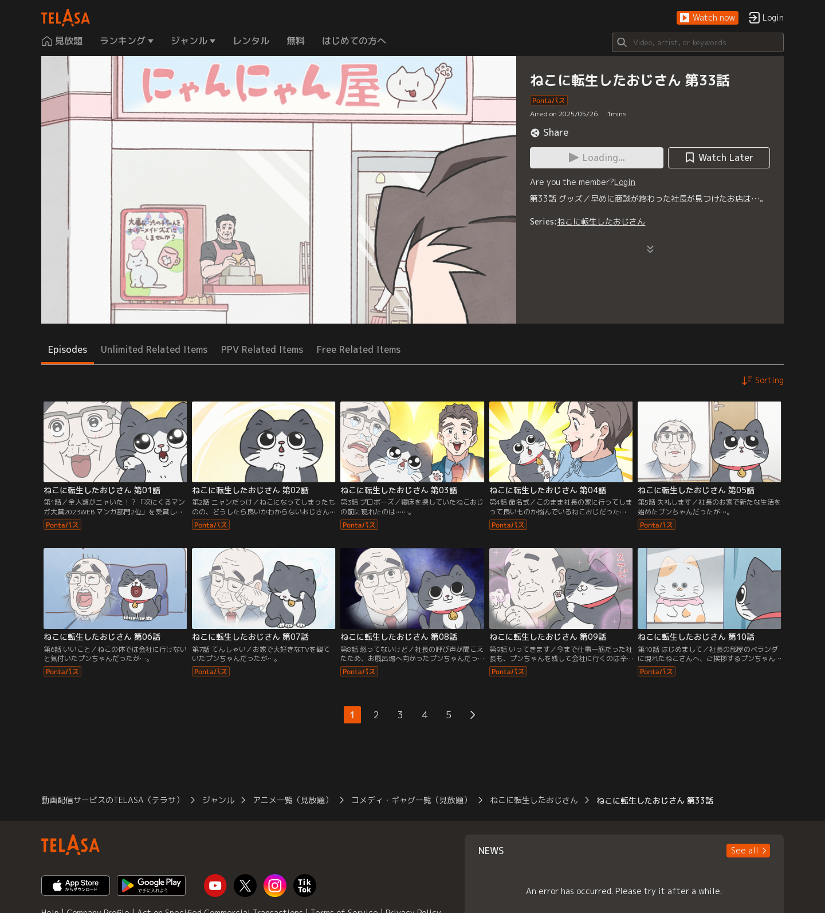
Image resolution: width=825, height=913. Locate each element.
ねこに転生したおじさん (601, 221)
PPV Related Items (262, 349)
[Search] (698, 42)
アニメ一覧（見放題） (293, 799)
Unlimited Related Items (154, 349)
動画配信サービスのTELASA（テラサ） (112, 799)
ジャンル (218, 799)
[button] (707, 18)
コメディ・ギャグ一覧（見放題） (411, 799)
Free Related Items (358, 349)
